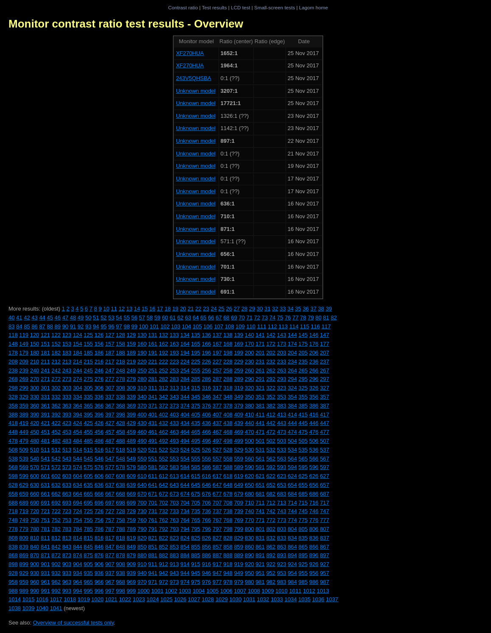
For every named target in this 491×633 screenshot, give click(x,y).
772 (271, 520)
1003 (185, 591)
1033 (277, 599)
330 (34, 397)
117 (326, 326)
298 (13, 388)
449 (23, 432)
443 (281, 423)
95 (103, 326)
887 (217, 555)
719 (23, 511)
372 (163, 406)
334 (77, 397)
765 (196, 520)
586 (206, 467)
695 (88, 503)
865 (303, 547)
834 (292, 538)
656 (313, 485)
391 (45, 414)
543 (67, 458)
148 (13, 344)
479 (23, 441)
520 (142, 450)
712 (271, 503)
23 (206, 308)
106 (208, 326)
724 (77, 511)
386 (313, 406)
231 (260, 361)
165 (196, 344)
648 (228, 485)
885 (196, 555)
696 (99, 503)
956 (313, 573)
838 (13, 547)
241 (45, 370)
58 (150, 317)
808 (13, 538)
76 (287, 317)
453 (67, 432)
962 (56, 582)
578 (120, 467)
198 (228, 353)
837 (324, 538)
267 (324, 370)
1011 (295, 591)
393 (67, 414)
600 (34, 476)
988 (13, 591)
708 (228, 503)
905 (88, 564)
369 (131, 406)
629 (23, 485)
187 (109, 353)
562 (271, 458)
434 (185, 423)
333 (67, 397)
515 (88, 450)
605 (88, 476)
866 (313, 547)
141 (260, 335)
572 (56, 467)
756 (99, 520)
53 (111, 317)
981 (260, 582)
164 (185, 344)
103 (176, 326)
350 (249, 397)
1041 (56, 608)
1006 (226, 591)
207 (324, 353)
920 (249, 564)
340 (142, 397)
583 (174, 467)
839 (23, 547)
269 (23, 379)
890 (249, 555)
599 (23, 476)
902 (56, 564)
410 (249, 414)
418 (13, 423)
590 (249, 467)
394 (77, 414)
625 (303, 476)
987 (324, 582)
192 (163, 353)
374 (185, 406)
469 (238, 432)
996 (99, 591)
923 (281, 564)
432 (163, 423)
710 (249, 503)
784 (77, 529)
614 (185, 476)
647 (217, 485)
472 (271, 432)
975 (196, 582)
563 (281, 458)
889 (238, 555)
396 (99, 414)
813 (67, 538)
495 (196, 441)
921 (260, 564)
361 (45, 406)
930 (34, 573)
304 (77, 388)
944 (185, 573)
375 (196, 406)
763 (174, 520)
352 (271, 397)
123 (67, 335)
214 (77, 361)
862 (271, 547)
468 (228, 432)
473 (281, 432)
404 (185, 414)
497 (217, 441)
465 (196, 432)
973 (174, 582)
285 (196, 379)
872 (56, 555)
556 (206, 458)
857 (217, 547)
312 (163, 388)
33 (283, 308)
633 (67, 485)
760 (142, 520)
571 (45, 467)
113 (283, 326)
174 (292, 344)
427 (109, 423)
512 (56, 450)
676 (206, 494)
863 (281, 547)
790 (142, 529)
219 (131, 361)
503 (281, 441)
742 (271, 511)
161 (152, 344)
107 (218, 326)
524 (185, 450)
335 (88, 397)
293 (281, 379)
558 (228, 458)
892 (271, 555)
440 (249, 423)
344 (185, 397)
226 (206, 361)
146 (313, 335)
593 (281, 467)
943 (174, 573)
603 (67, 476)
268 (13, 379)
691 (45, 503)
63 (188, 317)
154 (77, 344)
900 (34, 564)
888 (228, 555)
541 (45, 458)
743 (281, 511)
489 (131, 441)
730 (142, 511)
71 (249, 317)
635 (88, 485)
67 (219, 317)
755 (88, 520)
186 (99, 353)
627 (324, 476)
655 (303, 485)
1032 (263, 599)
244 (77, 370)
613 (174, 476)
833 (281, 538)
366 (99, 406)
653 (281, 485)
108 (229, 326)
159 (131, 344)
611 (152, 476)
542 (56, 458)
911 (152, 564)
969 (131, 582)
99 (134, 326)
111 (261, 326)
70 (242, 317)
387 (324, 406)
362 (56, 406)
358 (13, 406)
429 (131, 423)
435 (196, 423)
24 (214, 308)
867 (324, 547)
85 (27, 326)
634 (77, 485)
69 (234, 317)
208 (13, 361)
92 (81, 326)
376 (206, 406)
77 (295, 317)
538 (13, 458)
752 (56, 520)
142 (271, 335)
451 (45, 432)
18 (167, 308)
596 (313, 467)
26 (229, 308)
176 (313, 344)
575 (88, 467)
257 (217, 370)
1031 (249, 599)
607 (109, 476)
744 (292, 511)
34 (290, 308)
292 (271, 379)
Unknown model (195, 91)
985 (303, 582)
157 (109, 344)
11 (114, 308)
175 (303, 344)
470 (249, 432)
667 (109, 494)
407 (217, 414)
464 (185, 432)
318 (228, 388)
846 (99, 547)
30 (259, 308)
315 (196, 388)
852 (163, 547)
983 (281, 582)
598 (13, 476)
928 (13, 573)
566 (313, 458)
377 (217, 406)
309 (131, 388)
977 (217, 582)
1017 (56, 599)
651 (260, 485)
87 (42, 326)
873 (67, 555)
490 (142, 441)
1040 (42, 608)
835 (303, 538)
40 (11, 317)
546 (99, 458)
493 (174, 441)
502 (271, 441)
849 (131, 547)
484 (77, 441)
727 (109, 511)
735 (196, 511)
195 (196, 353)
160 (142, 344)
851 (152, 547)
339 (131, 397)
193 (174, 353)
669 (131, 494)
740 (249, 511)
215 (88, 361)
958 (13, 582)
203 (281, 353)
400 (142, 414)
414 (292, 414)
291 (260, 379)
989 (23, 591)
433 (174, 423)
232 (271, 361)
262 (271, 370)
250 (142, 370)
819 (131, 538)
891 (260, 555)
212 (56, 361)
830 (249, 538)
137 (217, 335)
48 (73, 317)
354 (292, 397)
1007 (240, 591)
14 (137, 308)
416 (313, 414)
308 (120, 388)
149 (23, 344)
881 (152, 555)
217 (109, 361)
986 (313, 582)
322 (271, 388)
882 (163, 555)
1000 (143, 591)
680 (249, 494)
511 (45, 450)
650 (249, 485)
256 (206, 370)
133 (174, 335)
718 (13, 511)
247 (109, 370)
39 (329, 308)
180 (34, 353)
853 (174, 547)
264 (292, 370)
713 (281, 503)
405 (196, 414)
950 (249, 573)
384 (292, 406)
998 (120, 591)
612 (163, 476)
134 (185, 335)
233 (281, 361)
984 (292, 582)
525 (196, 450)
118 (13, 335)
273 (67, 379)
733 (174, 511)
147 (324, 335)
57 (142, 317)
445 (303, 423)
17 (160, 308)
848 (120, 547)
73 (265, 317)
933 (67, 573)
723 (67, 511)
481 (45, 441)
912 (163, 564)
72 (257, 317)
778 (13, 529)
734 (185, 511)
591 (260, 467)
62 (180, 317)
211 (45, 361)
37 (313, 308)
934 (77, 573)
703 (174, 503)
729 (131, 511)
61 (173, 317)
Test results (214, 7)
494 (185, 441)
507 (324, 441)
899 (23, 564)
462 (163, 432)
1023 (139, 599)
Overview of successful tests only (73, 622)
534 (292, 450)
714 (292, 503)
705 (196, 503)
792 (163, 529)
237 (324, 361)
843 (67, 547)
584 (185, 467)
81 (326, 317)
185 (88, 353)
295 (303, 379)
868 (13, 555)
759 (131, 520)
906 (99, 564)
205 (303, 353)
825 (196, 538)
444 (292, 423)
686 (313, 494)
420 (34, 423)
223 (174, 361)
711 (260, 503)
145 (303, 335)
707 (217, 503)
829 (238, 538)
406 (206, 414)
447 (324, 423)
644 (185, 485)
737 (217, 511)
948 (228, 573)
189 (131, 353)
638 (120, 485)
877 (109, 555)
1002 (171, 591)
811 (45, 538)
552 (163, 458)
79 (311, 317)
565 (303, 458)
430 (142, 423)
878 (120, 555)
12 (122, 308)
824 (185, 538)
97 (119, 326)
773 (281, 520)
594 (292, 467)
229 (238, 361)
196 (206, 353)
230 (249, 361)
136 (206, 335)
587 (217, 467)
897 (324, 555)
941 (152, 573)
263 (281, 370)
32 (275, 308)
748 (13, 520)
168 (228, 344)
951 (260, 573)
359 (23, 406)
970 (142, 582)
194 (185, 353)
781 (45, 529)
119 (23, 335)
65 (203, 317)
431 (152, 423)
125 (88, 335)
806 (313, 529)
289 (238, 379)
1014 (14, 599)
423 (67, 423)
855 (196, 547)
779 (23, 529)
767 (217, 520)
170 (249, 344)
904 (77, 564)
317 (217, 388)
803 (281, 529)
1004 (198, 591)
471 (260, 432)
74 (272, 317)
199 (238, 353)
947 (217, 573)
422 (56, 423)
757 (109, 520)
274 (77, 379)
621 (260, 476)
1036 (318, 599)
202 (271, 353)
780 (34, 529)
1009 (268, 591)
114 (294, 326)
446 (313, 423)
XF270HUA (190, 53)
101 (154, 326)
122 (56, 335)
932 (56, 573)
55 (126, 317)
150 (34, 344)
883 (174, 555)
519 (131, 450)
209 (23, 361)
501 (260, 441)
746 (313, 511)
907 (109, 564)
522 (163, 450)
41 (19, 317)
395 (88, 414)
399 (131, 414)
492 (163, 441)
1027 (194, 599)
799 (238, 529)
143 (281, 335)
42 (27, 317)
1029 (221, 599)
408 (228, 414)
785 (88, 529)
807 (324, 529)
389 (23, 414)
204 (292, 353)
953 (281, 573)
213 (67, 361)
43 (34, 317)
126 (99, 335)
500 (249, 441)
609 (131, 476)
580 (142, 467)
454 (77, 432)
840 (34, 547)
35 (298, 308)
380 (249, 406)
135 (196, 335)
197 (217, 353)
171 (260, 344)
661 (45, 494)
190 (142, 353)
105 (197, 326)
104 (186, 326)
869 (23, 555)
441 (260, 423)
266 (313, 370)
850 (142, 547)
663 (67, 494)
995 (88, 591)
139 (238, 335)
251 (152, 370)
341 (152, 397)
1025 (166, 599)
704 (185, 503)
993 (67, 591)
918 (228, 564)
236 (313, 361)
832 (271, 538)
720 (34, 511)
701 (152, 503)
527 (217, 450)
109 (240, 326)
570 (34, 467)
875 (88, 555)
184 (77, 353)
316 (206, 388)
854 (185, 547)
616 (206, 476)
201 (260, 353)
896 (313, 555)
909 (131, 564)
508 (13, 450)
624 (292, 476)
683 (281, 494)
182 (56, 353)
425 (88, 423)
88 (50, 326)
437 (217, 423)
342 (163, 397)
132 (163, 335)
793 (174, 529)
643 (174, 485)
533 (281, 450)
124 (77, 335)
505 (303, 441)
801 (260, 529)
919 (238, 564)
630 (34, 485)
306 (99, 388)
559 (238, 458)
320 (249, 388)
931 (45, 573)
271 (45, 379)
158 (120, 344)
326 (313, 388)
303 (67, 388)
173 (281, 344)
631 (45, 485)
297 (324, 379)
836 (313, 538)
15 (145, 308)
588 (228, 467)
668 (120, 494)
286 (206, 379)
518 (120, 450)
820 (142, 538)
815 (88, 538)
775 (303, 520)
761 (152, 520)
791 (152, 529)
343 (174, 397)
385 (303, 406)
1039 (28, 608)
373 (174, 406)
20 (183, 308)
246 (99, 370)
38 (321, 308)
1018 (70, 599)
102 (165, 326)
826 (206, 538)
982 (271, 582)
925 (303, 564)
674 (185, 494)
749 (23, 520)
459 (131, 432)
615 (196, 476)
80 (318, 317)
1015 (28, 599)
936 (99, 573)
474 (292, 432)
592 (271, 467)
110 (251, 326)
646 (206, 485)
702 (163, 503)
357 (324, 397)
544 (77, 458)
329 (23, 397)
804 (292, 529)
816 (99, 538)
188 (120, 353)
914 (185, 564)
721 (45, 511)
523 (174, 450)
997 (109, 591)
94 (96, 326)
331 (45, 397)
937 (109, 573)
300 (34, 388)
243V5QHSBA (193, 78)
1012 (309, 591)
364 (77, 406)
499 (238, 441)
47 (65, 317)
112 (272, 326)
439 (238, 423)
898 (13, 564)
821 (152, 538)
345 (196, 397)
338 (120, 397)
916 (206, 564)
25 (221, 308)
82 (334, 317)
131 (152, 335)
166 (206, 344)
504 (292, 441)
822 (163, 538)
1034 (291, 599)
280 (142, 379)
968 (120, 582)
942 (163, 573)
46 (58, 317)
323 (281, 388)
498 (228, 441)
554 (185, 458)
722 (56, 511)
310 (142, 388)
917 (217, 564)
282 (163, 379)
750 (34, 520)
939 (131, 573)
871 (45, 555)
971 (152, 582)
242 (56, 370)
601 (45, 476)
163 (174, 344)
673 (174, 494)
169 (238, 344)
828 (228, 538)
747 (324, 511)
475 (303, 432)
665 (88, 494)
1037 (332, 599)
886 (206, 555)
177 (324, 344)
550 (142, 458)
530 (249, 450)
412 (271, 414)
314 (185, 388)
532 (271, 450)
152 (56, 344)
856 (206, 547)
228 (228, 361)
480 (34, 441)
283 (174, 379)
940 (142, 573)
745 (303, 511)
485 (88, 441)
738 (228, 511)
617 (217, 476)
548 (120, 458)
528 (228, 450)
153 (67, 344)
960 (34, 582)
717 (324, 503)
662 (56, 494)
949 (238, 573)
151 (45, 344)
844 (77, 547)
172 (271, 344)
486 (99, 441)
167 (217, 344)
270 (34, 379)
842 (56, 547)
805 (303, 529)
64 (195, 317)
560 (249, 458)
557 (217, 458)
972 (163, 582)
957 (324, 573)
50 (88, 317)
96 (111, 326)
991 (45, 591)
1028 (208, 599)
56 (134, 317)
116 (315, 326)
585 (196, 467)
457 (109, 432)
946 (206, 573)
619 (238, 476)
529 (238, 450)
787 (109, 529)
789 (131, 529)
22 (198, 308)
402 (163, 414)
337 (109, 397)
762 (163, 520)
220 (142, 361)
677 (217, 494)
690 (34, 503)
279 (131, 379)
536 (313, 450)
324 (292, 388)
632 (56, 485)
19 (175, 308)
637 (109, 485)
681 (260, 494)
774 (292, 520)
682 (271, 494)
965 (88, 582)
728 (120, 511)
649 (238, 485)
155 (88, 344)
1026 (180, 599)
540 (34, 458)
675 (196, 494)
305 (88, 388)
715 (303, 503)
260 (249, 370)
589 (238, 467)
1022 (125, 599)
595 (303, 467)
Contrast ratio (183, 7)
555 (196, 458)
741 (260, 511)
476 (313, 432)
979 (238, 582)
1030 (235, 599)
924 (292, 564)
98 (126, 326)
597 (324, 467)
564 (292, 458)
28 (244, 308)
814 (77, 538)
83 (11, 326)
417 (324, 414)
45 (50, 317)
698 (120, 503)
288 (228, 379)
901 (45, 564)
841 (45, 547)
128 (120, 335)
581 (152, 467)
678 (228, 494)
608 (120, 476)
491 (152, 441)
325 (303, 388)
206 (313, 353)
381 (260, 406)
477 (324, 432)
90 (65, 326)
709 (238, 503)
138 (228, 335)
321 (260, 388)
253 (174, 370)
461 (152, 432)
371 (152, 406)
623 (281, 476)
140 (249, 335)
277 (109, 379)
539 (23, 458)
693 (67, 503)
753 (67, 520)
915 (196, 564)
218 (120, 361)
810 (34, 538)
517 (109, 450)
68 (226, 317)
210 (34, 361)
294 (292, 379)
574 (77, 467)
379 (238, 406)
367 (109, 406)
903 (67, 564)
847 (109, 547)
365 (88, 406)
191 (152, 353)
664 (77, 494)
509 (23, 450)
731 (152, 511)
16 (152, 308)
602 (56, 476)
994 (77, 591)
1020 (97, 599)
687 (324, 494)
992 (56, 591)
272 (56, 379)
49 (81, 317)
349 (238, 397)
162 (163, 344)
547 (109, 458)
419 (23, 423)
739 (238, 511)
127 (109, 335)
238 (13, 370)
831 (260, 538)
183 (67, 353)
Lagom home (313, 7)
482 (56, 441)
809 (23, 538)
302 (56, 388)
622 (271, 476)
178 (13, 353)
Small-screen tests (274, 7)
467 (217, 432)
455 (88, 432)
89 (58, 326)
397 (109, 414)
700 (142, 503)
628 (13, 485)
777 (324, 520)
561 (260, 458)
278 (120, 379)
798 (228, 529)
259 (238, 370)
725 (88, 511)
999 (131, 591)
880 (142, 555)
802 (271, 529)
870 (34, 555)
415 (303, 414)
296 (313, 379)
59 (157, 317)
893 (281, 555)
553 (174, 458)
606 (99, 476)
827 (217, 538)
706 (206, 503)
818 (120, 538)
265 (303, 370)
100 (143, 326)
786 (99, 529)
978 (228, 582)
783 (67, 529)
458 (120, 432)
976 (206, 582)
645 (196, 485)
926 (313, 564)
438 (228, 423)
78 (303, 317)
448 (13, 432)
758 (120, 520)
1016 (42, 599)
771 (260, 520)
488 (120, 441)
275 (88, 379)
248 (120, 370)
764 (185, 520)
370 (142, 406)
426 (99, 423)
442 (271, 423)
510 (34, 450)
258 (228, 370)
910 (142, 564)
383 (281, 406)
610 (142, 476)
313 (174, 388)
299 (23, 388)
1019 (84, 599)
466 (206, 432)
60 (165, 317)
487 (109, 441)
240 (34, 370)
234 (292, 361)
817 (109, 538)
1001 (157, 591)
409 (238, 414)
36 (306, 308)
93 (88, 326)
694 (77, 503)
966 (99, 582)
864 (292, 547)
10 (106, 308)
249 (131, 370)
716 (313, 503)
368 (120, 406)
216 (99, 361)
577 (109, 467)
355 (303, 397)
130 (142, 335)
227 (217, 361)
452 (56, 432)
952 (271, 573)
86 (34, 326)
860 (249, 547)
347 (217, 397)
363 (67, 406)
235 (303, 361)
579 (131, 467)
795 (196, 529)
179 (23, 353)
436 (206, 423)
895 (303, 555)
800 (249, 529)
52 (103, 317)
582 (163, 467)
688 (13, 503)
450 (34, 432)
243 (67, 370)
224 (185, 361)
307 (109, 388)
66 (211, 317)
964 (77, 582)
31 (267, 308)
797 (217, 529)
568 (13, 467)
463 (174, 432)
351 (260, 397)
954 (292, 573)
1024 (152, 599)
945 (196, 573)
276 (99, 379)
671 (152, 494)
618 (228, 476)
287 (217, 379)
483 (67, 441)
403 (174, 414)
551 (152, 458)
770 (249, 520)
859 (238, 547)
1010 (281, 591)
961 (45, 582)
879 (131, 555)
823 (174, 538)
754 (77, 520)
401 (152, 414)
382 (271, 406)
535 (303, 450)
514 (77, 450)
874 (77, 555)
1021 (111, 599)
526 (206, 450)
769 (238, 520)
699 (131, 503)
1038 (14, 608)
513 (67, 450)
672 (163, 494)
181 (45, 353)
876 (99, 555)
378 (228, 406)
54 (119, 317)
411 (260, 414)
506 (313, 441)
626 (313, 476)
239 (23, 370)
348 (228, 397)
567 (324, 458)
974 (185, 582)
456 (99, 432)
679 (238, 494)
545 (88, 458)
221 (152, 361)
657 (324, 485)
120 (34, 335)
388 (13, 414)
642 (163, 485)
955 (303, 573)
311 (152, 388)
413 (281, 414)
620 (249, 476)
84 (19, 326)
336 (99, 397)
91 (73, 326)
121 (45, 335)
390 (34, 414)
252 (163, 370)
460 (142, 432)
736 (206, 511)
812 (56, 538)
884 (185, 555)
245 (88, 370)
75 (280, 317)
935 (88, 573)
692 (56, 503)
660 (34, 494)
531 (260, 450)
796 (206, 529)
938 (120, 573)
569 (23, 467)
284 (185, 379)
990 (34, 591)
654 (292, 485)
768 (228, 520)
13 (129, 308)
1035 (304, 599)
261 (260, 370)
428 (120, 423)
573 (67, 467)
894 (292, 555)
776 (313, 520)
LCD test (240, 7)
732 (163, 511)
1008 (254, 591)
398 (120, 414)
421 (45, 423)
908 (120, 564)
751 (45, 520)
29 (252, 308)
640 (142, 485)
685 (303, 494)
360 (34, 406)
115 (305, 326)
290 (249, 379)
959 (23, 582)
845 (88, 547)
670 (142, 494)
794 (185, 529)
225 (196, 361)
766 (206, 520)
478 (13, 441)
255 (196, 370)
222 (163, 361)
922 (271, 564)
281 (152, 379)
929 (23, 573)
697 (109, 503)
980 (249, 582)
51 (96, 317)
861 (260, 547)
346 (206, 397)
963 (67, 582)
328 (13, 397)
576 (99, 467)
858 (228, 547)
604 (77, 476)
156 (99, 344)
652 (271, 485)
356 (313, 397)
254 (185, 370)
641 (152, 485)
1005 (212, 591)
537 (324, 450)
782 (56, 529)
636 (99, 485)
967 (109, 582)
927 (324, 564)
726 (99, 511)
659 (23, 494)
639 (131, 485)
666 (99, 494)
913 (174, 564)
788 (120, 529)
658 (13, 494)
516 (99, 450)
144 (292, 335)
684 (292, 494)
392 (56, 414)
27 (237, 308)
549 (131, 458)
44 (42, 317)
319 (238, 388)
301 (45, 388)
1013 (323, 591)
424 (77, 423)
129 (131, 335)
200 (249, 353)
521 (152, 450)
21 (190, 308)
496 (206, 441)
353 (281, 397)
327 (324, 388)
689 (23, 503)
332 (56, 397)
